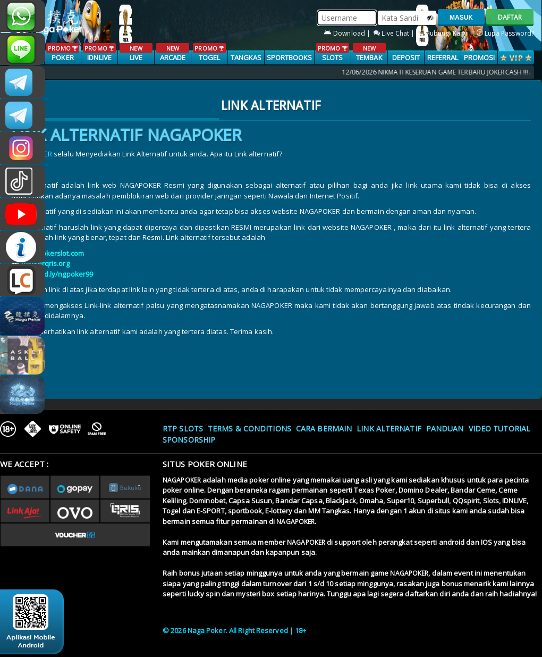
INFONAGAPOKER (22, 247)
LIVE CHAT (22, 280)
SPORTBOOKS (289, 57)
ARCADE (172, 52)
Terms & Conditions (249, 428)
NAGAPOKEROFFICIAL (22, 214)
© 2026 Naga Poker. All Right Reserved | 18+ (234, 630)
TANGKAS (246, 57)
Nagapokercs (22, 115)
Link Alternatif (389, 428)
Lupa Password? (506, 33)
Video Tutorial (499, 428)
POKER (62, 52)
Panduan (445, 428)
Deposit (406, 57)
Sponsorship (189, 440)
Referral (443, 57)
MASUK (461, 17)
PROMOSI (479, 57)
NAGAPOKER (182, 480)
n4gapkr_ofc (22, 148)
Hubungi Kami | (446, 33)
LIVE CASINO (136, 58)
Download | (348, 33)
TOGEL (209, 52)
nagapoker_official (22, 49)
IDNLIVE (99, 52)
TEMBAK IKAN (369, 58)
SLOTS (332, 52)
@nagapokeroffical (22, 181)
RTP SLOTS (183, 428)
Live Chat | (395, 33)
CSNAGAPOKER (22, 82)
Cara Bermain (324, 428)
